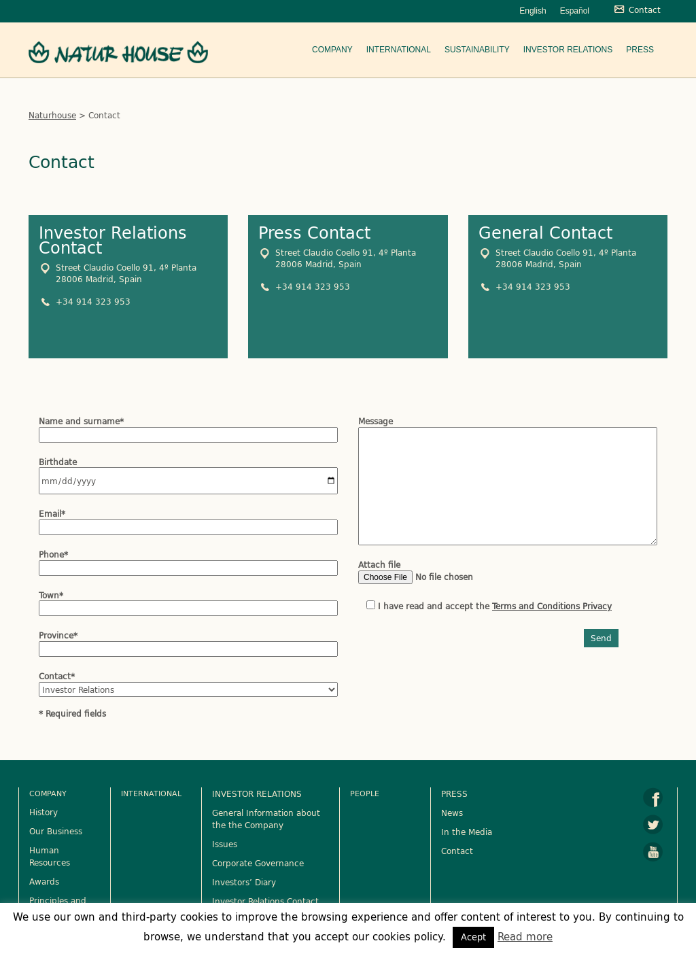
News (452, 812)
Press (640, 49)
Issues (224, 844)
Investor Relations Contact (265, 901)
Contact (457, 850)
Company (332, 49)
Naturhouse (52, 115)
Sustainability (477, 49)
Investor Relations (568, 49)
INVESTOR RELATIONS (257, 793)
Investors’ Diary (244, 882)
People (364, 793)
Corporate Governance (258, 863)
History (43, 812)
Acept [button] (473, 937)
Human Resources (49, 856)
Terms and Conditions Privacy (552, 606)
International (398, 49)
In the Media (466, 831)
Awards (44, 881)
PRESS (454, 793)
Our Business (55, 831)
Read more (525, 936)
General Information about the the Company (266, 818)
